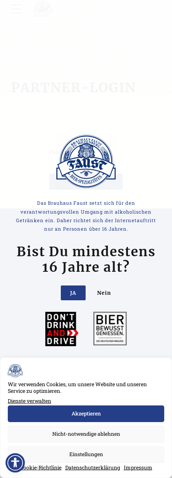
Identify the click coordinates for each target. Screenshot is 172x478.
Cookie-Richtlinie (41, 467)
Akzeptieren (86, 413)
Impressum (138, 467)
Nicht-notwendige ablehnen (86, 433)
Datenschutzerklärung (92, 467)
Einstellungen (86, 454)
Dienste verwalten (29, 400)
